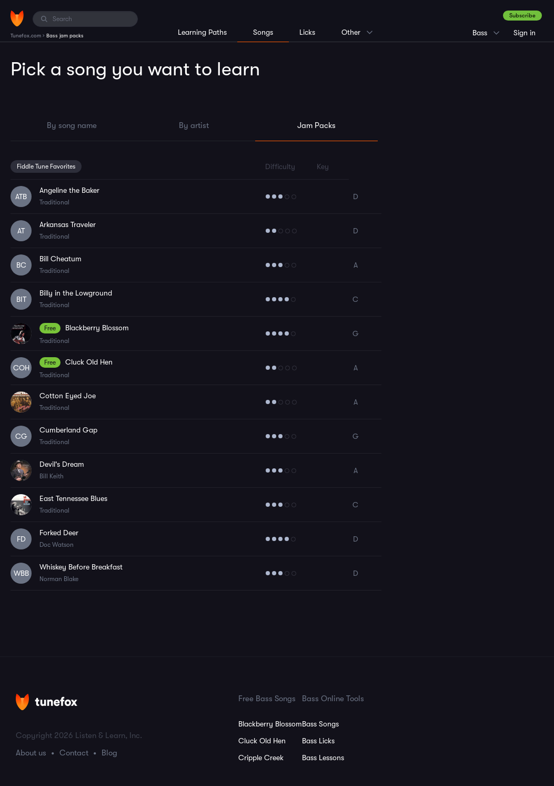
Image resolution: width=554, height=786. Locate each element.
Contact (73, 753)
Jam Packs (316, 125)
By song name (72, 125)
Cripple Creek (261, 757)
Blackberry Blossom (270, 724)
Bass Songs (320, 724)
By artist (194, 125)
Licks (307, 32)
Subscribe (522, 15)
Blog (109, 753)
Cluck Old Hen (262, 740)
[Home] (17, 18)
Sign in (524, 32)
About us (31, 753)
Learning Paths (202, 32)
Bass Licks (318, 740)
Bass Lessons (323, 757)
